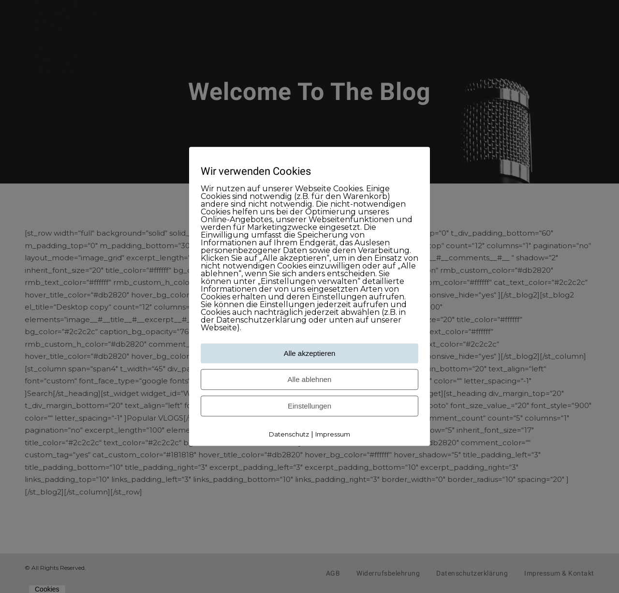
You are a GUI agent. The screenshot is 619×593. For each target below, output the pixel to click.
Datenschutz (289, 434)
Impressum (332, 434)
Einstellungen (309, 406)
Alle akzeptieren (310, 353)
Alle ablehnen (310, 379)
